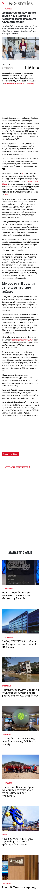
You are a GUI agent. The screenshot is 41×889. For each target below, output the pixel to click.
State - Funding (8, 734)
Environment (7, 686)
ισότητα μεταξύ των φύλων (22, 340)
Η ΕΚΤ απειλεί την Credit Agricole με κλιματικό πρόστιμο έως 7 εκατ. (17, 841)
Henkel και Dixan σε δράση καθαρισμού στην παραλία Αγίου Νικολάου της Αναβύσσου (18, 791)
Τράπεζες (5, 834)
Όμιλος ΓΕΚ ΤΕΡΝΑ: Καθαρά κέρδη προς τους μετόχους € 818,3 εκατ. (19, 644)
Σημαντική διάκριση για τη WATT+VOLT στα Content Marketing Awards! (18, 595)
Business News (7, 588)
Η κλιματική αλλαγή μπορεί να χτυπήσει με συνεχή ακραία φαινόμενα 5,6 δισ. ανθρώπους (20, 692)
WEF (23, 173)
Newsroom (6, 65)
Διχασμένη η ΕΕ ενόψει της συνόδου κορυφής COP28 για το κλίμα (19, 741)
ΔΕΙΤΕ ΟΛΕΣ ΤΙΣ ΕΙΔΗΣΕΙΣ (17, 467)
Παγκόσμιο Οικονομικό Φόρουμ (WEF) (19, 83)
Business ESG (7, 9)
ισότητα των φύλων (10, 454)
